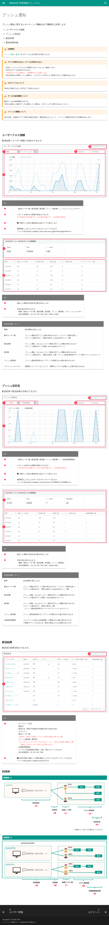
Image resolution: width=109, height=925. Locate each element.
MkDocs (14, 922)
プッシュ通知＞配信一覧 (13, 54)
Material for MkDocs (28, 922)
